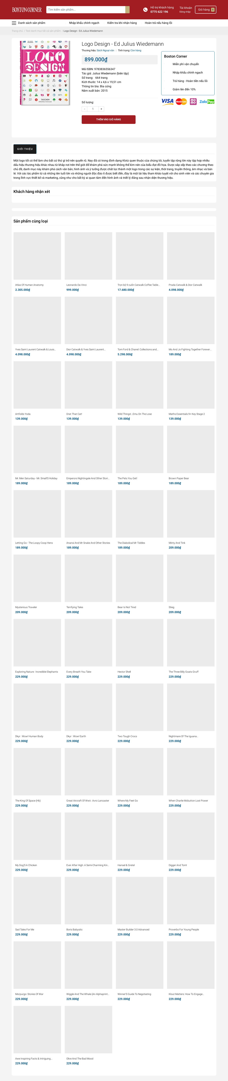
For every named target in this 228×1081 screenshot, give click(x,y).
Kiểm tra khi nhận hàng (122, 23)
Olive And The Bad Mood (79, 1058)
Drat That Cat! (74, 414)
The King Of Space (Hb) (28, 800)
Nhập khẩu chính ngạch (84, 23)
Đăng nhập (185, 11)
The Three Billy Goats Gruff (184, 671)
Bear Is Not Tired (127, 607)
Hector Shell (124, 671)
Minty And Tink (177, 542)
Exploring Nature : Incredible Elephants (36, 671)
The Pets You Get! (127, 478)
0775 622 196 (159, 11)
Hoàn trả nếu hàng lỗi (158, 23)
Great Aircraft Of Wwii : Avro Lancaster (87, 800)
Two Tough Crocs (127, 736)
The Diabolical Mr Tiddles (131, 542)
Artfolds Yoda (23, 414)
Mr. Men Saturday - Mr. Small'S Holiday (36, 478)
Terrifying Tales (74, 607)
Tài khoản (186, 8)
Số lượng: (88, 102)
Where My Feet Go (128, 800)
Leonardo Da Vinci (76, 284)
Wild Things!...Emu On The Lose (135, 414)
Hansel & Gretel (126, 865)
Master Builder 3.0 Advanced (133, 929)
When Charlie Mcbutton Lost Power (188, 800)
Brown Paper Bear (179, 478)
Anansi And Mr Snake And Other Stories (88, 542)
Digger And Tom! (178, 865)
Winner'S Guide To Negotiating (134, 994)
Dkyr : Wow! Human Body (29, 736)
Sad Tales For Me (24, 929)
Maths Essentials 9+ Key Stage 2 (187, 414)
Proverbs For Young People (184, 929)
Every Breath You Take (78, 671)
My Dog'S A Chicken (26, 865)
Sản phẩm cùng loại (30, 221)
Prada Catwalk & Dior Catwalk (185, 284)
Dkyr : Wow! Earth (76, 736)
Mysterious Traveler (26, 607)
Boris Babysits (74, 929)
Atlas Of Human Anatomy (29, 284)
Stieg (171, 607)
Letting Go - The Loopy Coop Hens (34, 542)
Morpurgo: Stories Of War (29, 994)
